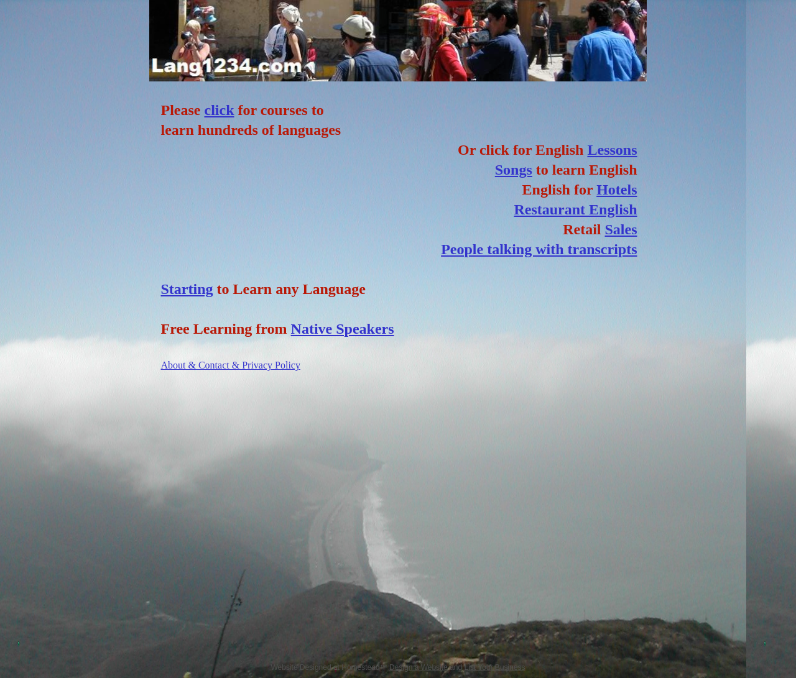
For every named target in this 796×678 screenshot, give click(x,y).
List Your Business (495, 667)
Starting (187, 289)
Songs (513, 170)
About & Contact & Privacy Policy (230, 365)
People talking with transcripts (539, 249)
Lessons (612, 150)
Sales (620, 229)
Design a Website (418, 667)
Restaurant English (575, 209)
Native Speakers (342, 329)
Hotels (616, 189)
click (219, 110)
